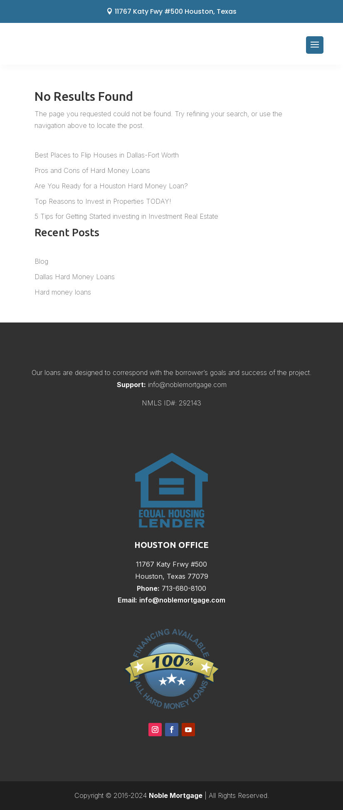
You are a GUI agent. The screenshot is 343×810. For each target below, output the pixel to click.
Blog (41, 261)
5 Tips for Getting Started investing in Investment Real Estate (126, 216)
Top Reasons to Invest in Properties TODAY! (103, 201)
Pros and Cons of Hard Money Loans (92, 170)
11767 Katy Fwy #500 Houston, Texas (176, 11)
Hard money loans (63, 292)
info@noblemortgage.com (187, 384)
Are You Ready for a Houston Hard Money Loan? (111, 186)
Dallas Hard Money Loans (75, 276)
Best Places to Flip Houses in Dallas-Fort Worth (107, 155)
